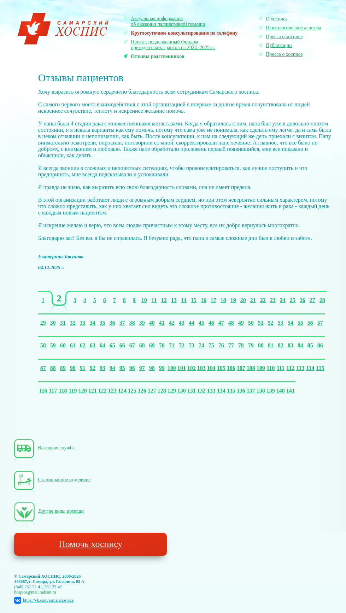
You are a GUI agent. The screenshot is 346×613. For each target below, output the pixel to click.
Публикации (279, 45)
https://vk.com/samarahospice (44, 600)
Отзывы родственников (157, 56)
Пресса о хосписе (284, 36)
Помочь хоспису (91, 544)
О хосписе (276, 19)
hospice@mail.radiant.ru (35, 592)
